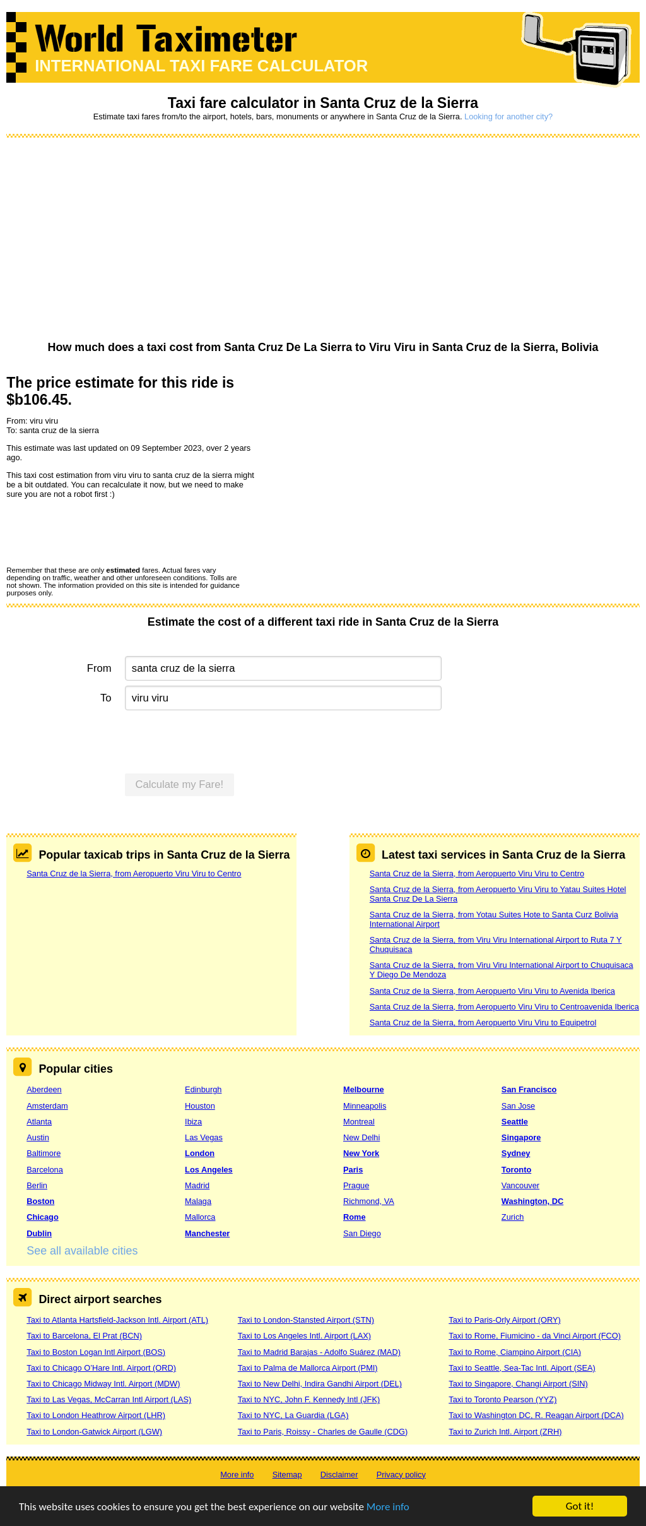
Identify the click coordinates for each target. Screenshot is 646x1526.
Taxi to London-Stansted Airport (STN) (306, 1320)
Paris (353, 1169)
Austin (37, 1137)
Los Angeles (209, 1169)
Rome (354, 1217)
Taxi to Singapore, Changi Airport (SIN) (518, 1383)
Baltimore (43, 1153)
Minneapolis (364, 1106)
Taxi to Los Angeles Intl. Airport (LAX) (304, 1335)
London (199, 1153)
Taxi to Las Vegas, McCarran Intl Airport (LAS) (108, 1399)
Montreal (359, 1121)
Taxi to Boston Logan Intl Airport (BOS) (95, 1352)
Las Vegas (204, 1137)
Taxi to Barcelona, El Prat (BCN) (84, 1335)
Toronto (516, 1169)
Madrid (197, 1185)
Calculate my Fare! (180, 784)
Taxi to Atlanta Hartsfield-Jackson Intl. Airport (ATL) (117, 1320)
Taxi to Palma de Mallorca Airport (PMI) (308, 1368)
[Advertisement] (323, 240)
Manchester (207, 1233)
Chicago (42, 1217)
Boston (40, 1201)
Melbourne (363, 1089)
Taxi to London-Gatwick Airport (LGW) (94, 1431)
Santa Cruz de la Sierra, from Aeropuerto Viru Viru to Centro (133, 873)
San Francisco (529, 1089)
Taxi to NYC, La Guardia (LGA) (293, 1415)
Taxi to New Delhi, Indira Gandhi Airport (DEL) (320, 1383)
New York (361, 1153)
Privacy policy (401, 1474)
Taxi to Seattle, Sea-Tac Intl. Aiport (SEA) (522, 1368)
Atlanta (39, 1121)
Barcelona (44, 1169)
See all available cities (82, 1250)
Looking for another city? (508, 116)
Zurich (513, 1217)
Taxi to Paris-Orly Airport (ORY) (505, 1320)
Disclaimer (339, 1474)
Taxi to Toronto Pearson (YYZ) (502, 1399)
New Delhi (361, 1137)
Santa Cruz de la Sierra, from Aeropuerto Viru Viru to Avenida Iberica (492, 991)
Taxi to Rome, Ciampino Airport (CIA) (515, 1352)
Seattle (515, 1121)
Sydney (516, 1153)
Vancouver (520, 1185)
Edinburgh (203, 1089)
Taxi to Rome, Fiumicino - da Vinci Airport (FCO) (535, 1335)
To (106, 698)
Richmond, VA (368, 1201)
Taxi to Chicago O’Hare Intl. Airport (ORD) (101, 1368)
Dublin (39, 1233)
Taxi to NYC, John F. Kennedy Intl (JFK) (309, 1399)
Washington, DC (532, 1201)
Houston (200, 1106)
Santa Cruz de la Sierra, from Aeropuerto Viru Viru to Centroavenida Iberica (504, 1006)
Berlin (36, 1185)
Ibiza (193, 1121)
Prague (356, 1185)
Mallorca (200, 1217)
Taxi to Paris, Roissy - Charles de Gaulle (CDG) (323, 1431)
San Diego (362, 1233)
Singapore (521, 1137)
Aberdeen (44, 1089)
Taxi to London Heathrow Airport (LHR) (95, 1415)
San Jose (518, 1106)
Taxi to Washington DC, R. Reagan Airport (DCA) (536, 1415)
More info (388, 1506)
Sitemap (287, 1474)
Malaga (198, 1201)
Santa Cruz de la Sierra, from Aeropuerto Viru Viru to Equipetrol (483, 1022)
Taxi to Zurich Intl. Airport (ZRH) (505, 1431)
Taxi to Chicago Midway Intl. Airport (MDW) (103, 1383)
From (99, 668)
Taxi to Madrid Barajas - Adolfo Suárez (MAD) (319, 1352)
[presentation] (102, 531)
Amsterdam (47, 1106)
